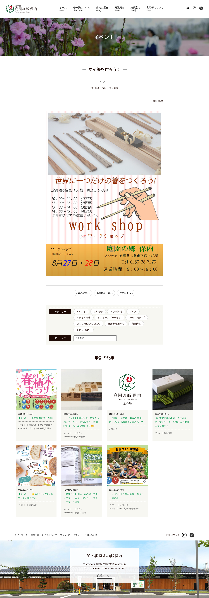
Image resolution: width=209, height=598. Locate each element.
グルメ (133, 311)
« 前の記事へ (83, 293)
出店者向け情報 (116, 324)
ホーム (64, 9)
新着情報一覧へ (105, 293)
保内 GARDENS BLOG (88, 324)
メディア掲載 (83, 317)
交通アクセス (104, 575)
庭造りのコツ (83, 330)
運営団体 (35, 535)
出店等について (153, 9)
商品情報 (136, 324)
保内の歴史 (102, 9)
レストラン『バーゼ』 (109, 317)
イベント (81, 311)
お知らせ (98, 311)
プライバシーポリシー (70, 535)
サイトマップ (21, 535)
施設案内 (135, 9)
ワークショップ (137, 317)
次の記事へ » (126, 293)
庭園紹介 (119, 9)
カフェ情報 (116, 311)
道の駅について (82, 9)
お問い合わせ (90, 535)
